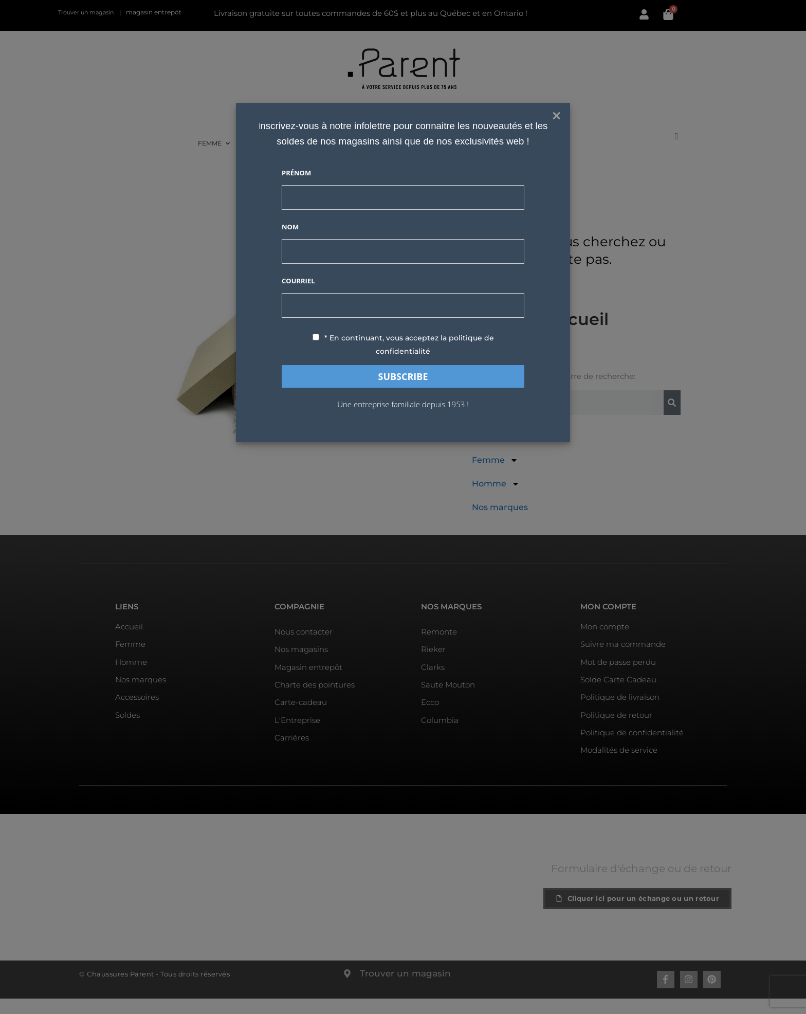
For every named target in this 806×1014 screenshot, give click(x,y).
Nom (290, 226)
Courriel (298, 280)
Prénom (296, 172)
